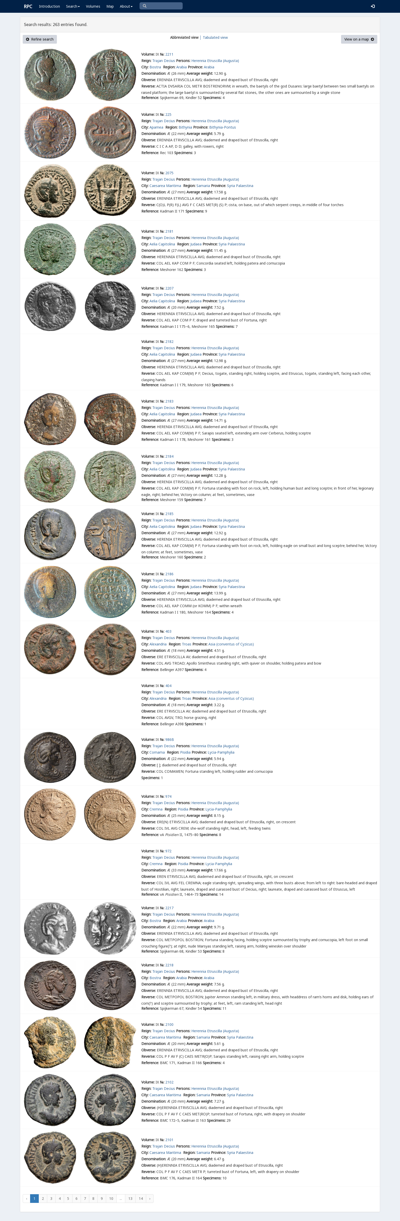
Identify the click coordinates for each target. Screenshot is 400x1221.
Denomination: (153, 73)
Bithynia (185, 127)
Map (110, 6)
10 (111, 1198)
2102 (169, 1082)
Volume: (148, 54)
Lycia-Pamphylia (221, 752)
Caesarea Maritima (165, 185)
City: (144, 67)
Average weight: (199, 73)
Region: (169, 67)
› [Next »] (149, 1198)
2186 (169, 573)
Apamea (156, 127)
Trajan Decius (163, 60)
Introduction (49, 6)
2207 (169, 288)
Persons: (183, 60)
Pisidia (185, 752)
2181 (169, 231)
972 (168, 851)
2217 (169, 907)
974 (168, 796)
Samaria (203, 185)
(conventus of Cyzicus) (235, 644)
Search (73, 6)
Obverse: (148, 79)
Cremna (156, 809)
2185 (169, 513)
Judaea (196, 244)
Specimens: (212, 97)
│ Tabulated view (213, 37)
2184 (169, 456)
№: (162, 54)
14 (141, 1198)
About (126, 6)
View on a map (359, 39)
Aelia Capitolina (162, 244)
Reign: (146, 60)
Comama (157, 752)
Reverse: (148, 86)
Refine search (40, 39)
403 (168, 631)
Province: (195, 67)
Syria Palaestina (240, 185)
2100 (169, 1024)
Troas (186, 644)
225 (168, 114)
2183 (169, 401)
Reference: (150, 97)
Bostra (155, 67)
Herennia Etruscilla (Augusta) (215, 60)
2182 (169, 341)
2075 (169, 172)
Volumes (93, 6)
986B (169, 739)
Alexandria (158, 644)
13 (130, 1198)
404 (168, 685)
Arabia (181, 67)
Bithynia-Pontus (222, 127)
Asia (211, 644)
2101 (169, 1139)
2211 (169, 54)
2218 (169, 965)
